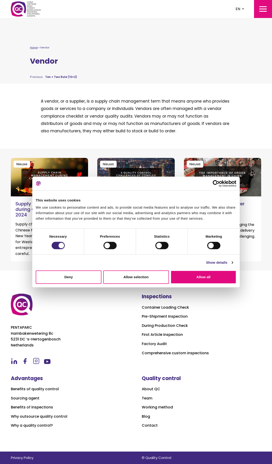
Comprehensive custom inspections (176, 353)
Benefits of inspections (32, 407)
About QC (151, 389)
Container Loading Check (165, 307)
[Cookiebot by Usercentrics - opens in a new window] (216, 183)
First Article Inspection (162, 334)
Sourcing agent (25, 398)
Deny (68, 277)
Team (147, 398)
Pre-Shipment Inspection (165, 316)
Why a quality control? (32, 425)
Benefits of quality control (35, 389)
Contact (150, 425)
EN (238, 9)
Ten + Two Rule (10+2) (53, 77)
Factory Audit (154, 343)
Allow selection (135, 277)
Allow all (203, 277)
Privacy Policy (22, 457)
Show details (217, 262)
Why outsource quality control (39, 416)
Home (34, 47)
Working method (157, 407)
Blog (146, 416)
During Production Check (165, 325)
